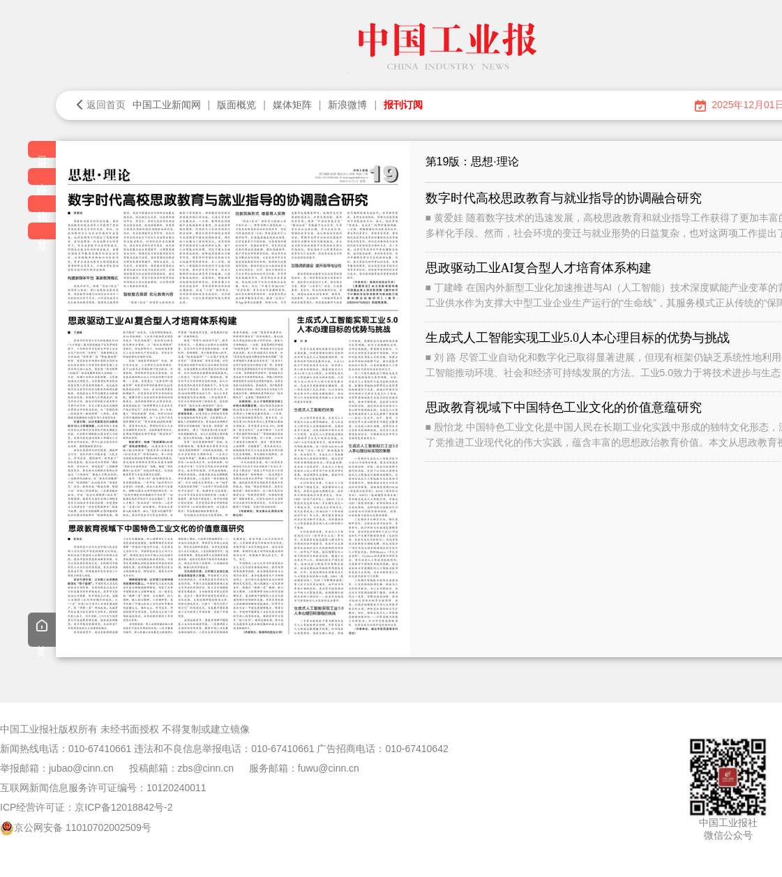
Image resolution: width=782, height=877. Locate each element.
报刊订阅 (403, 104)
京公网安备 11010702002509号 (82, 827)
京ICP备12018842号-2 (123, 807)
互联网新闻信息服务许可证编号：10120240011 (103, 787)
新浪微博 (347, 104)
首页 (41, 631)
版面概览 (236, 104)
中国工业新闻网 (167, 104)
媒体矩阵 (292, 104)
